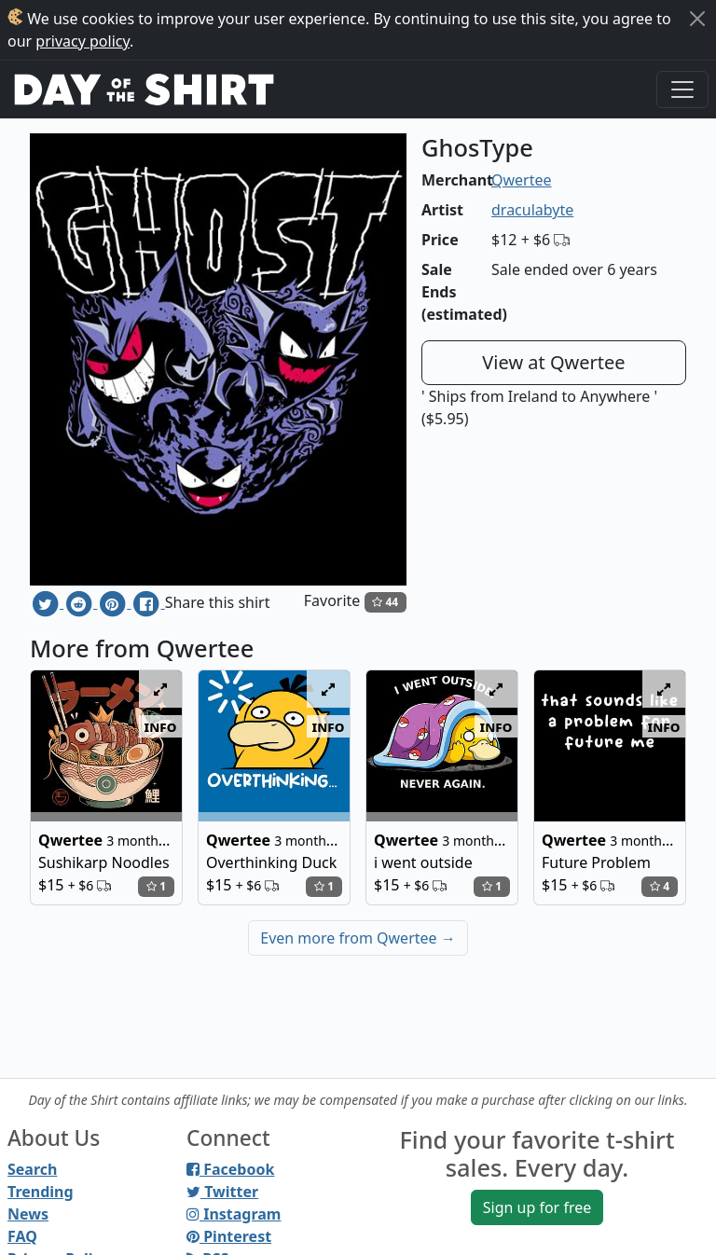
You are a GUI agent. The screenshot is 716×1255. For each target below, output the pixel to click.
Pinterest (228, 1236)
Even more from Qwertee (358, 938)
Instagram (233, 1214)
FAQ (22, 1236)
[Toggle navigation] (682, 89)
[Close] (697, 18)
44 (385, 602)
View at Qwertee (553, 362)
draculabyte (532, 210)
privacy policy (82, 41)
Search (32, 1169)
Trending (40, 1191)
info (161, 726)
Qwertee (521, 180)
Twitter (222, 1191)
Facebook (230, 1169)
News (27, 1214)
